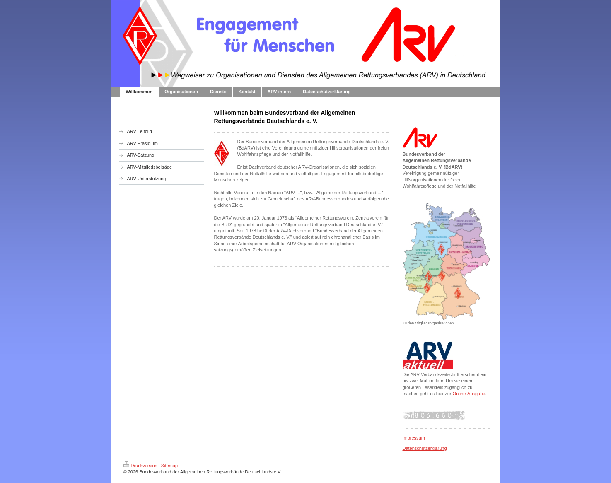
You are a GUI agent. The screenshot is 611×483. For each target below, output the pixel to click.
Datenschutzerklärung (425, 448)
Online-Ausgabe (469, 393)
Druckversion (140, 465)
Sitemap (169, 465)
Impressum (414, 437)
